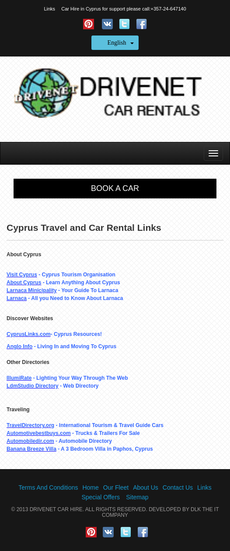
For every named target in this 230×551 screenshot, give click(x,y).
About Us (145, 487)
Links (49, 8)
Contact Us (178, 487)
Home (90, 487)
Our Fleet (116, 487)
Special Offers (100, 497)
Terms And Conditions (48, 487)
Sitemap (137, 497)
